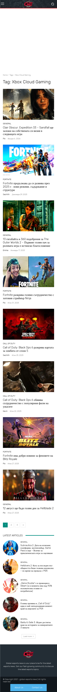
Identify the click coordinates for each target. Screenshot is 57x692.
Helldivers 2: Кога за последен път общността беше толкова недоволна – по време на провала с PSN (37, 568)
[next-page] (23, 525)
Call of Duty (9, 343)
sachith (6, 194)
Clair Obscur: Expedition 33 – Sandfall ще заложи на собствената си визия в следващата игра (28, 131)
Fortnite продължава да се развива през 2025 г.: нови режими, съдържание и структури (26, 187)
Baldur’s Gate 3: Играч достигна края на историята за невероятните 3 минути (36, 625)
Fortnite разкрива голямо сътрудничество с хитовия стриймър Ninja (28, 296)
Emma (5, 250)
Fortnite (7, 179)
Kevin (5, 411)
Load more (28, 636)
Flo (4, 138)
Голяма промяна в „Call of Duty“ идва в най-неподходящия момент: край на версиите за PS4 (36, 606)
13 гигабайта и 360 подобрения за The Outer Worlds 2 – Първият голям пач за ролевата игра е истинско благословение (26, 242)
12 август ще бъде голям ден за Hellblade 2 (28, 508)
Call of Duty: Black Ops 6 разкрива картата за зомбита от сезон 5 (28, 349)
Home (5, 75)
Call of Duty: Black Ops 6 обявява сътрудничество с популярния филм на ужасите (25, 403)
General (7, 124)
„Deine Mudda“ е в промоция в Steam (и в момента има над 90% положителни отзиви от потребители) (36, 587)
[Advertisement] (28, 40)
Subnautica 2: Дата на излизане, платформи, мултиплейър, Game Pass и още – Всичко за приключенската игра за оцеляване (36, 549)
